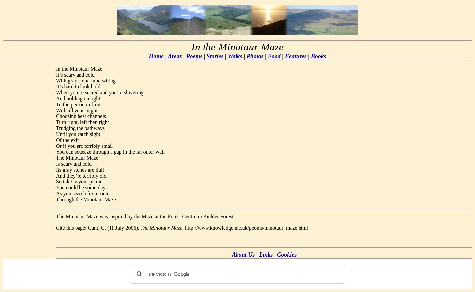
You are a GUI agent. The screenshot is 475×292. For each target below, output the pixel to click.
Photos (255, 56)
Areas (175, 56)
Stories (214, 56)
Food (274, 56)
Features (296, 56)
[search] (236, 274)
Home (156, 56)
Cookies (287, 254)
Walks (235, 56)
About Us (244, 254)
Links (266, 254)
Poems (194, 56)
